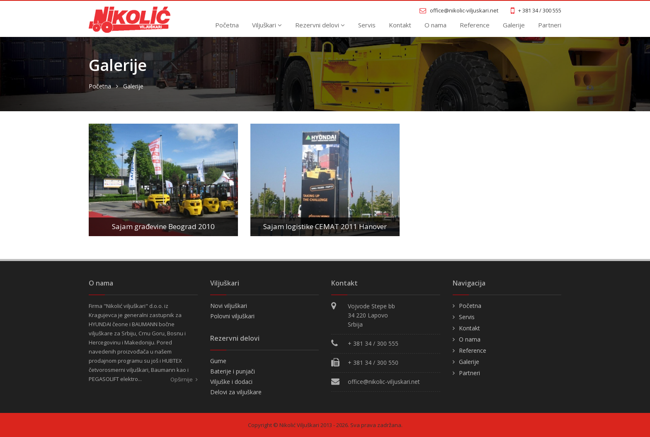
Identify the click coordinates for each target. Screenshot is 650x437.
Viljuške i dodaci (231, 382)
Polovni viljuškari (232, 316)
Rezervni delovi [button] (320, 25)
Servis (367, 25)
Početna (227, 25)
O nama (435, 25)
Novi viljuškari (228, 306)
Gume (218, 361)
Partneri (549, 25)
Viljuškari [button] (267, 25)
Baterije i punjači (232, 371)
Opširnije (184, 379)
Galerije (514, 25)
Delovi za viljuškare (236, 392)
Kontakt (400, 25)
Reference (475, 25)
